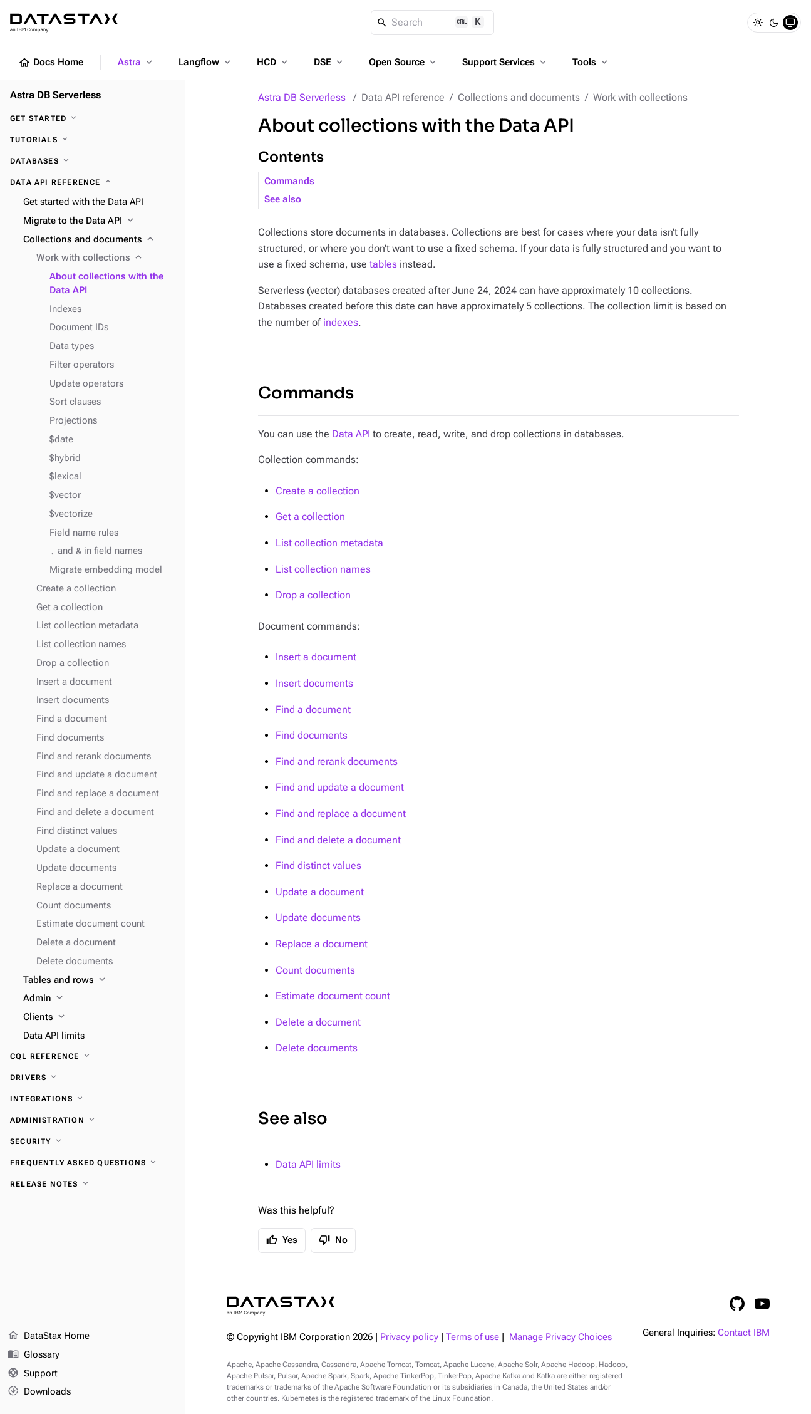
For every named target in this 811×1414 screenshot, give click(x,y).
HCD (273, 62)
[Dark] (774, 22)
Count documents (315, 970)
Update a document (320, 892)
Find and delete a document (338, 840)
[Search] (432, 22)
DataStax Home (49, 1336)
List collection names (323, 569)
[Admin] (99, 998)
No (333, 1239)
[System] (790, 22)
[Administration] (92, 1120)
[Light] (757, 22)
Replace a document (322, 944)
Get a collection (310, 516)
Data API (351, 434)
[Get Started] (92, 118)
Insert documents (314, 683)
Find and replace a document (341, 813)
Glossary (33, 1355)
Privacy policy (409, 1337)
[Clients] (99, 1017)
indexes (340, 322)
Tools (591, 62)
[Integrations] (92, 1099)
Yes (281, 1239)
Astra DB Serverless (302, 97)
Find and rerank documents (337, 761)
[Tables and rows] (99, 980)
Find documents (312, 735)
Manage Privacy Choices (560, 1337)
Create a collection (317, 491)
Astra (136, 62)
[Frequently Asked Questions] (92, 1162)
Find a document (313, 709)
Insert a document (316, 657)
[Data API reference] (92, 182)
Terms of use (472, 1337)
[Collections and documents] (99, 240)
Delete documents (317, 1048)
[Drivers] (92, 1077)
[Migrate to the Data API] (99, 221)
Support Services (505, 62)
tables (383, 264)
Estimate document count (333, 996)
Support (33, 1374)
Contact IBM (744, 1333)
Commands (289, 181)
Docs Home (50, 62)
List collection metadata (329, 543)
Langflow (205, 62)
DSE (329, 62)
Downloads (39, 1392)
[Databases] (92, 161)
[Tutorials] (92, 139)
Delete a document (318, 1022)
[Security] (92, 1141)
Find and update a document (340, 787)
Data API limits (308, 1164)
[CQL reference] (92, 1056)
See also (282, 199)
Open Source (403, 62)
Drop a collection (313, 595)
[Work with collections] (105, 258)
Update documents (318, 917)
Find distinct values (318, 865)
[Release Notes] (92, 1184)
